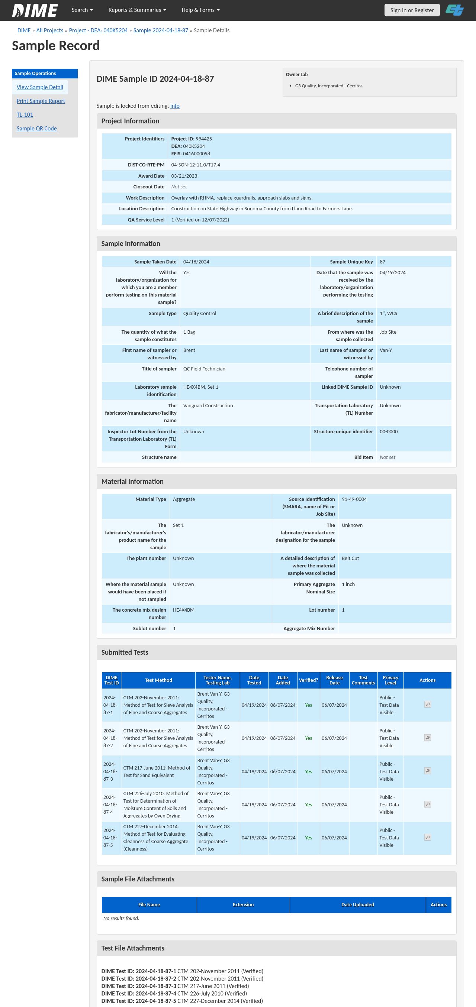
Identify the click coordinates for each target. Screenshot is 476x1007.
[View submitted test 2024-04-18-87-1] (427, 705)
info (175, 105)
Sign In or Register (412, 10)
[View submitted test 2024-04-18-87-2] (427, 739)
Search (82, 9)
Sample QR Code (37, 128)
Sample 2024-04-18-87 (161, 30)
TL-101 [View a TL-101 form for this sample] (25, 114)
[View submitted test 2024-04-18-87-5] (427, 838)
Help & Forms (201, 9)
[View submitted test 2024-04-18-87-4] (427, 805)
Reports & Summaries (137, 9)
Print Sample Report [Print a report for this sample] (41, 100)
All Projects (49, 30)
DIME (23, 30)
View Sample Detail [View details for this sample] (40, 87)
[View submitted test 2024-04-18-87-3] (427, 772)
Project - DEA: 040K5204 (98, 30)
